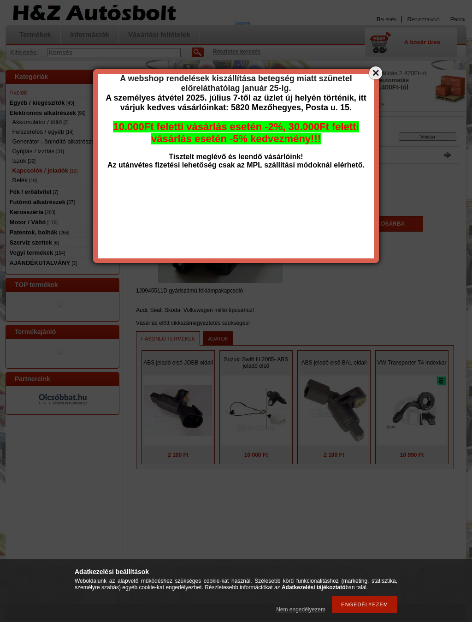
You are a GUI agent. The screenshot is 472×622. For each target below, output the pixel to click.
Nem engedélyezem (300, 609)
